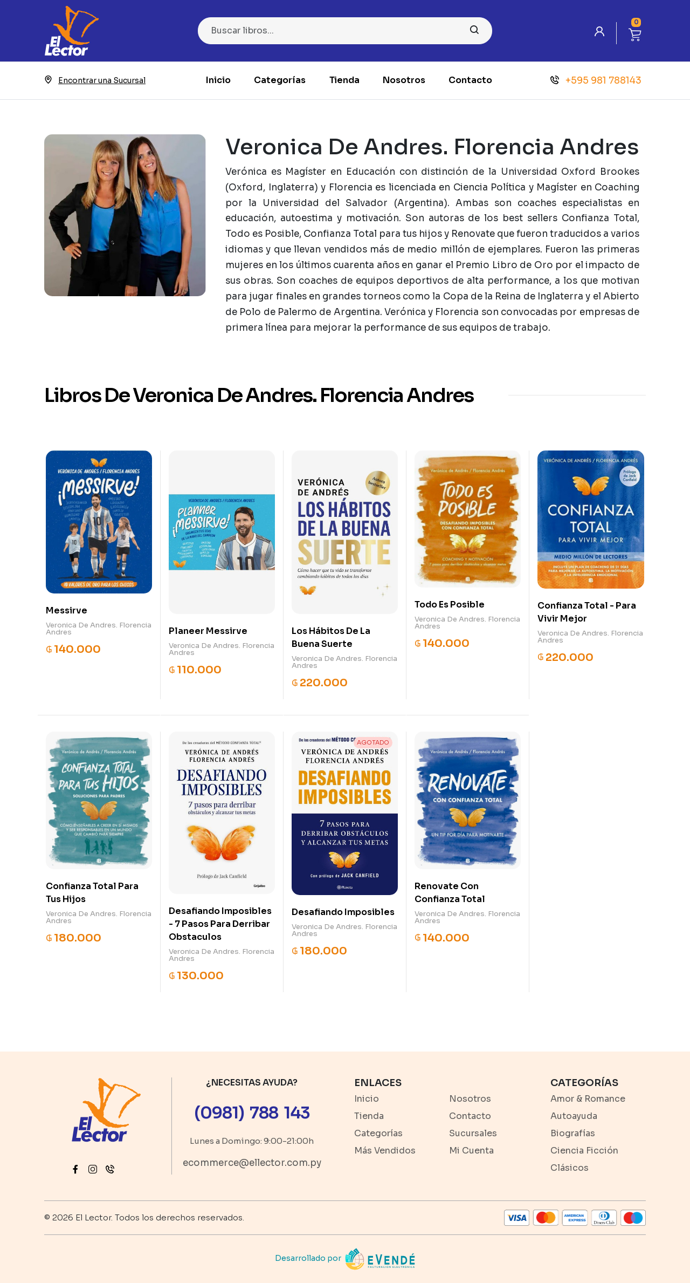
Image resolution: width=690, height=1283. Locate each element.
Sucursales (473, 1133)
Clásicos (569, 1167)
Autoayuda (573, 1116)
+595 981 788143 (595, 80)
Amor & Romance (587, 1098)
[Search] (345, 30)
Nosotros (404, 80)
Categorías (280, 80)
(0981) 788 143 (252, 1113)
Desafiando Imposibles (343, 912)
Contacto (470, 80)
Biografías (572, 1133)
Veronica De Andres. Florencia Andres (98, 628)
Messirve (66, 610)
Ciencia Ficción (584, 1150)
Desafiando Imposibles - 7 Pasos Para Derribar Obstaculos (220, 924)
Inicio (218, 80)
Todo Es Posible (450, 604)
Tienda (344, 80)
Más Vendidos (385, 1150)
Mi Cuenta (471, 1150)
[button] (635, 33)
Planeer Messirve (208, 631)
